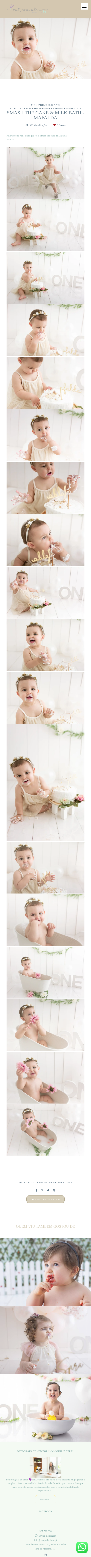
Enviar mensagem (47, 1536)
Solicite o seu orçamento (45, 1199)
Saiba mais (45, 1499)
